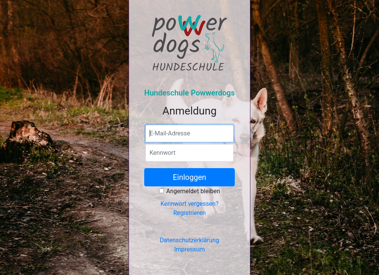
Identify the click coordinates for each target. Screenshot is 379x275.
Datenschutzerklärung (189, 240)
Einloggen (189, 177)
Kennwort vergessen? (189, 203)
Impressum (189, 249)
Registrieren (189, 212)
